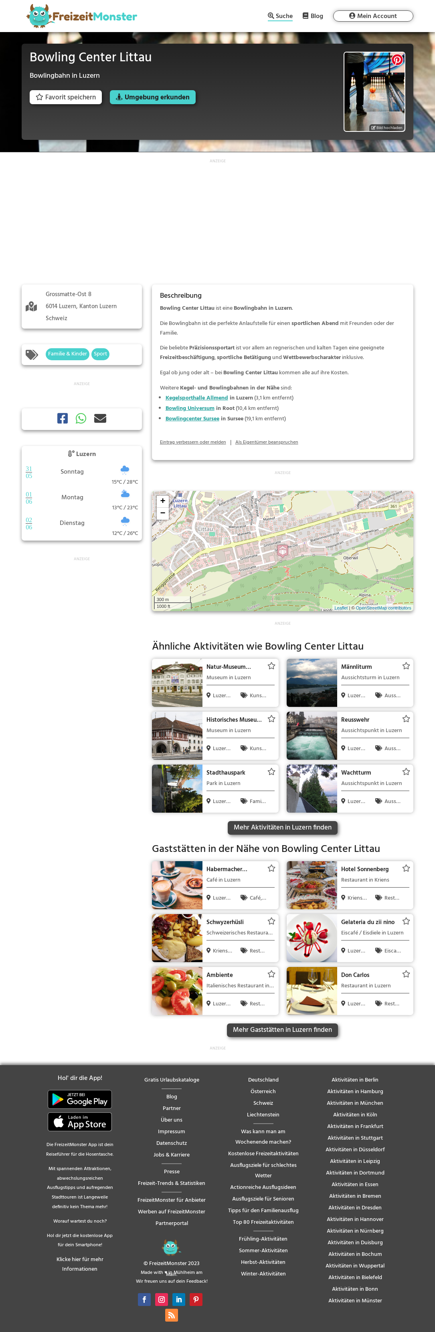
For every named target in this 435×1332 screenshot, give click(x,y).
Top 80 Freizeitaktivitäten (263, 1222)
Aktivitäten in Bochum (355, 1254)
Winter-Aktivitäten (263, 1274)
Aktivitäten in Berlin (355, 1080)
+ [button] (163, 502)
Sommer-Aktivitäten (263, 1250)
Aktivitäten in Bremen (355, 1196)
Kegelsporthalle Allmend (197, 398)
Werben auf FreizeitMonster (171, 1212)
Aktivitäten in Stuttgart (355, 1138)
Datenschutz (171, 1143)
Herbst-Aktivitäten (263, 1262)
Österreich (263, 1091)
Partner (172, 1108)
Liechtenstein (263, 1115)
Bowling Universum (190, 408)
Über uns (171, 1120)
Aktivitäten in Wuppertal (355, 1266)
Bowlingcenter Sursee (192, 419)
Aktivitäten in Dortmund (355, 1173)
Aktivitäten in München (355, 1103)
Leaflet (341, 607)
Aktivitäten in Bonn (355, 1289)
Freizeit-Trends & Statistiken (171, 1183)
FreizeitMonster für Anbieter (172, 1200)
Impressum (171, 1131)
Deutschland (263, 1080)
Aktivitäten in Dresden (355, 1208)
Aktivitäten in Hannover (355, 1219)
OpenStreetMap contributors (383, 607)
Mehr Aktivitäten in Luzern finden (283, 827)
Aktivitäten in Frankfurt (355, 1126)
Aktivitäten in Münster (355, 1301)
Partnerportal (172, 1223)
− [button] (163, 514)
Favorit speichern (66, 97)
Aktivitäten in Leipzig (355, 1161)
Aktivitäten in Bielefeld (355, 1277)
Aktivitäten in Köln (355, 1115)
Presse (172, 1172)
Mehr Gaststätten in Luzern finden (282, 1030)
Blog (317, 16)
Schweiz (263, 1103)
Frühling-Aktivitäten (263, 1239)
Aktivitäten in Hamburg (355, 1091)
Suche (284, 17)
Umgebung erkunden (157, 97)
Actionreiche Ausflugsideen (263, 1187)
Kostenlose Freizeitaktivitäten (263, 1153)
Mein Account (377, 16)
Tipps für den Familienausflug (263, 1210)
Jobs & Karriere (172, 1155)
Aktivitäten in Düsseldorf (355, 1149)
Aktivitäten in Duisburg (355, 1242)
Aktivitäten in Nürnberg (355, 1231)
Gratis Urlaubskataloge (171, 1080)
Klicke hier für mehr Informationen (80, 1264)
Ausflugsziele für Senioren (263, 1199)
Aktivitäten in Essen (355, 1184)
